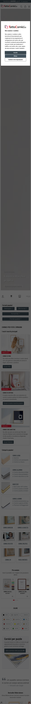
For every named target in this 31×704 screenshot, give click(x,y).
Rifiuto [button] (15, 56)
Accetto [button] (15, 52)
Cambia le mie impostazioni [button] (15, 59)
